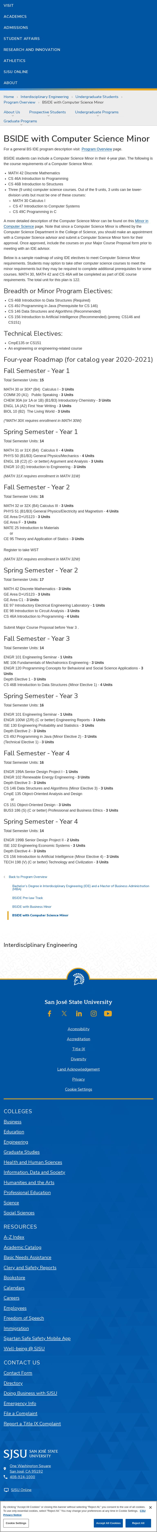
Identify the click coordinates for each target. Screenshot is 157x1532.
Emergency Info (20, 1403)
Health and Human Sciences (33, 1162)
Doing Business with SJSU (30, 1393)
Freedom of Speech (24, 1318)
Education (14, 1132)
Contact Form (18, 1373)
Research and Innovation (32, 49)
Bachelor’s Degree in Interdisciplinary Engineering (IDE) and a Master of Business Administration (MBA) (80, 888)
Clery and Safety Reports (30, 1267)
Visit (9, 5)
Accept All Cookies (108, 1523)
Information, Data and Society (34, 1172)
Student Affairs (22, 38)
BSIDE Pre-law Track (27, 898)
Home (9, 96)
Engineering (16, 1142)
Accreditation (78, 1039)
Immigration (16, 1328)
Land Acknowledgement (78, 1069)
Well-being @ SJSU (24, 1348)
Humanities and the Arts (29, 1182)
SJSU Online (16, 71)
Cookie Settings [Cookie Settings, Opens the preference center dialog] (16, 1523)
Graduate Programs (20, 121)
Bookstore (14, 1277)
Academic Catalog (22, 1247)
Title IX (78, 1049)
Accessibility (79, 1029)
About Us (12, 112)
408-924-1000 (22, 1477)
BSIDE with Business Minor (31, 907)
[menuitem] (13, 112)
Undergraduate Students (96, 96)
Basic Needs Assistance (27, 1257)
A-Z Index (14, 1237)
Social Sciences (19, 1213)
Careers (11, 1298)
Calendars (14, 1288)
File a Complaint (20, 1413)
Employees (15, 1308)
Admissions (16, 27)
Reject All (138, 1523)
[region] (78, 1516)
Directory (13, 1383)
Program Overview (19, 102)
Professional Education (27, 1192)
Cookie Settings (78, 1089)
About (11, 82)
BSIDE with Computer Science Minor (73, 102)
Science (11, 1203)
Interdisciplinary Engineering (45, 96)
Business (12, 1122)
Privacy (78, 1079)
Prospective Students (47, 112)
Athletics (15, 60)
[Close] (150, 1507)
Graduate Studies (22, 1152)
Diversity (78, 1059)
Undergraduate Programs (97, 112)
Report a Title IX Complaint (32, 1423)
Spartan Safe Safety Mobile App (37, 1338)
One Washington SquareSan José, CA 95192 (30, 1468)
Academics (15, 16)
